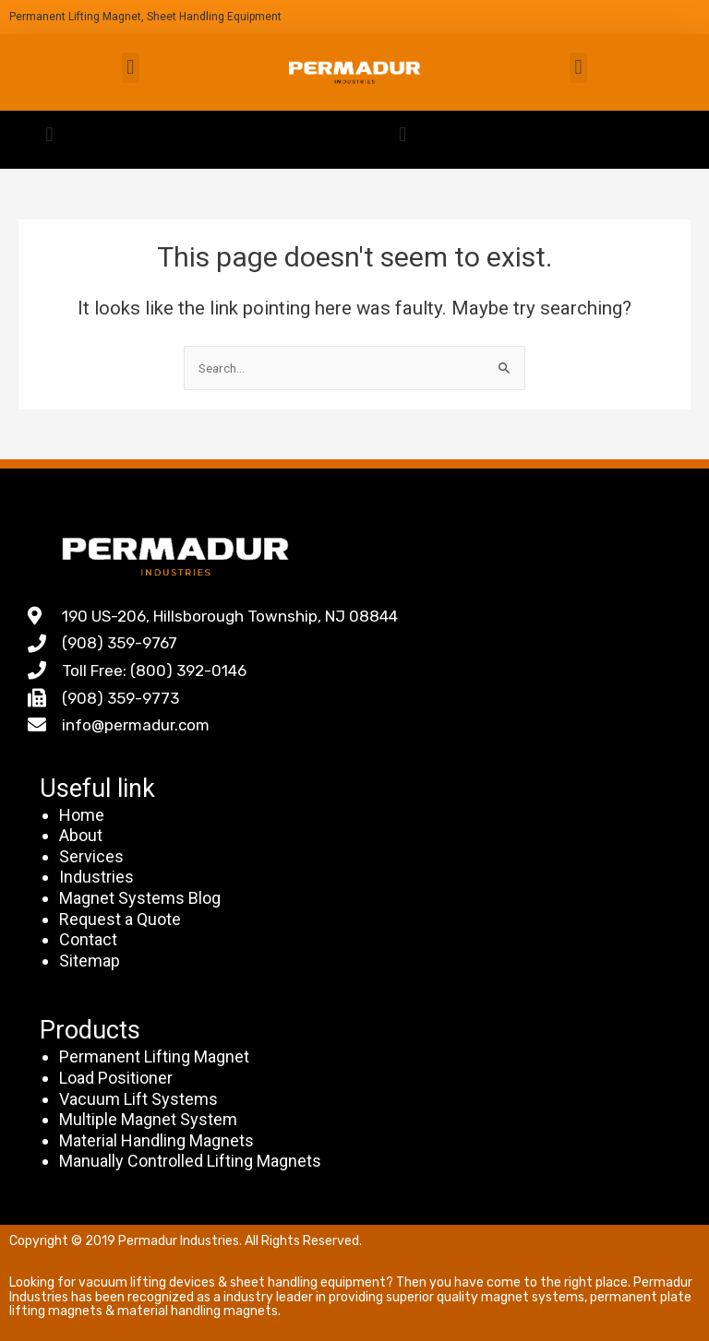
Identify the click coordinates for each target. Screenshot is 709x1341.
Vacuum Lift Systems (138, 1099)
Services (91, 856)
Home (81, 815)
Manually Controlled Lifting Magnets (190, 1160)
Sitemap (89, 960)
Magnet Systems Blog (140, 898)
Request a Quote (120, 919)
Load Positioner (116, 1077)
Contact (88, 939)
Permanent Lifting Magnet (154, 1056)
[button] (130, 68)
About (80, 835)
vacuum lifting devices (146, 1282)
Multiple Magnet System (148, 1119)
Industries (96, 876)
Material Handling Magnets (156, 1140)
